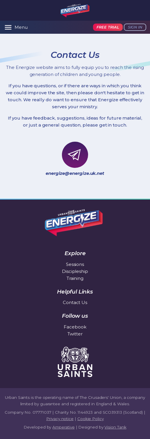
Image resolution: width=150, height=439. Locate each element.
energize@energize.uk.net (75, 173)
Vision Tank (115, 427)
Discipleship (75, 271)
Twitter (74, 334)
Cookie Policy (90, 418)
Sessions (75, 264)
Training (75, 278)
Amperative (63, 427)
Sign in (135, 27)
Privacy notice (60, 418)
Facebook (75, 327)
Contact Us (75, 302)
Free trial (108, 27)
